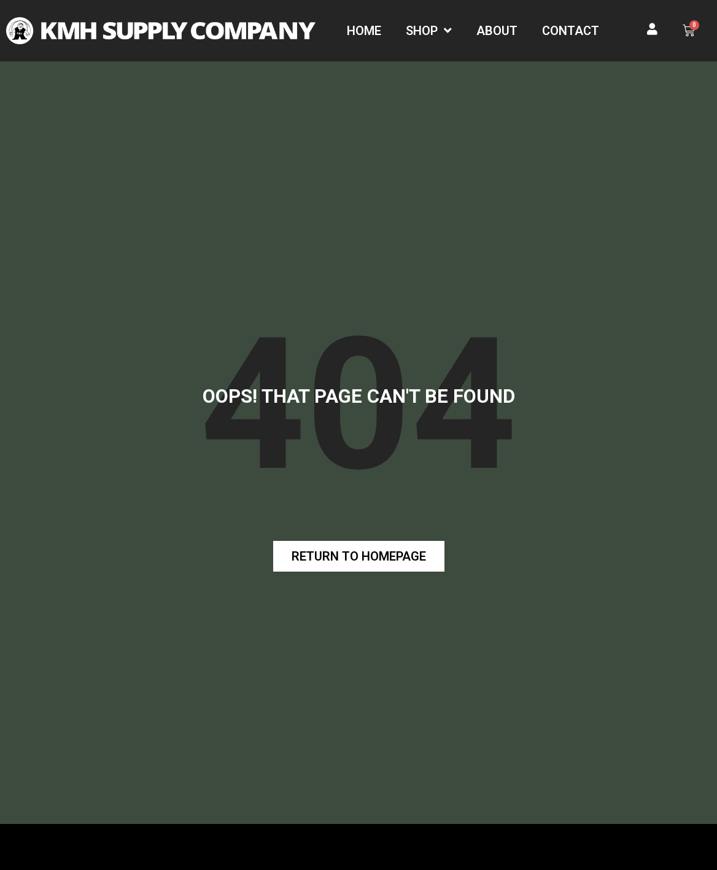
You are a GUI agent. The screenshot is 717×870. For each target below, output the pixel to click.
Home (364, 30)
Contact (570, 30)
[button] (358, 556)
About (496, 30)
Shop (429, 30)
